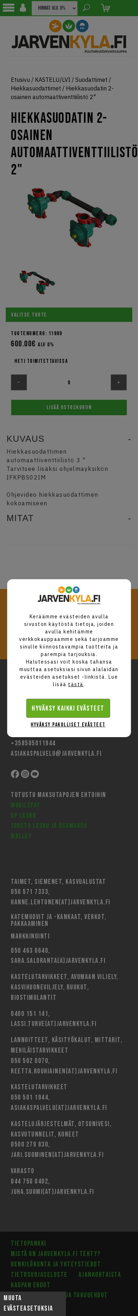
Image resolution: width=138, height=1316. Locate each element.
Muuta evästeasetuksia (28, 1303)
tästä (76, 684)
